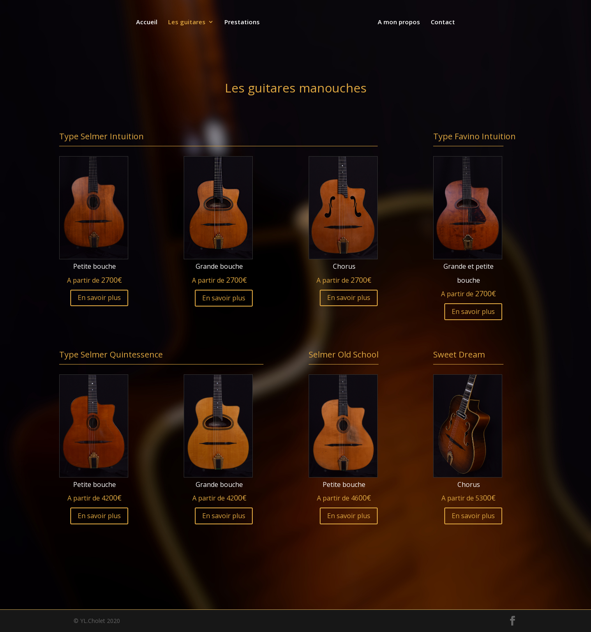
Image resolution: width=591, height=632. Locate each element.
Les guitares (187, 22)
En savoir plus (99, 297)
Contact (442, 22)
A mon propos (398, 22)
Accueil (147, 22)
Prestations (243, 22)
